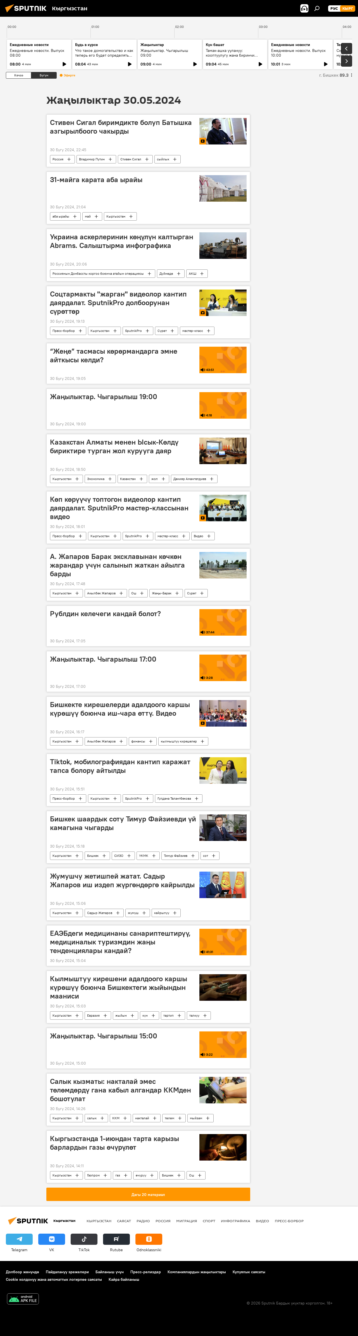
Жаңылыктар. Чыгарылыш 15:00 (103, 1035)
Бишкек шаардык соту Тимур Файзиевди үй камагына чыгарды (123, 823)
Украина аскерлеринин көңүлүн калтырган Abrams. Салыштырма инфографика (121, 241)
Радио (143, 1220)
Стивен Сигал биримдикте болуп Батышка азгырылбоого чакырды (121, 127)
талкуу (194, 1015)
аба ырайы (60, 216)
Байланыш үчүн (110, 1271)
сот (205, 855)
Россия (57, 159)
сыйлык (163, 159)
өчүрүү (141, 1175)
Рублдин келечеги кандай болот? (105, 613)
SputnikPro (133, 331)
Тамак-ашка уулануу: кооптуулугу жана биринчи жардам (230, 55)
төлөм (169, 1118)
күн (145, 1015)
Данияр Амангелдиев (189, 479)
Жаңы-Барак (161, 593)
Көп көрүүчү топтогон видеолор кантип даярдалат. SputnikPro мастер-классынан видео (119, 508)
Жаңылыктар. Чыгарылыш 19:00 (103, 396)
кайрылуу (161, 913)
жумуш (133, 913)
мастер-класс (192, 331)
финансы (138, 741)
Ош (133, 593)
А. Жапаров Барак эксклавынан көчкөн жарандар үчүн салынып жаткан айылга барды (117, 565)
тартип (168, 1015)
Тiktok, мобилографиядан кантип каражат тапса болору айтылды (120, 766)
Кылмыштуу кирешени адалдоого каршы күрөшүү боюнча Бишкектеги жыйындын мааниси (118, 987)
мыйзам (196, 1118)
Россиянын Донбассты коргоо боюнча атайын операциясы (98, 273)
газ (117, 1175)
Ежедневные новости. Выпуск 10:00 (298, 53)
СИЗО (118, 855)
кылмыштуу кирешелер (179, 741)
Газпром (93, 1175)
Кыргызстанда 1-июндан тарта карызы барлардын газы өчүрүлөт (114, 1143)
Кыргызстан (115, 216)
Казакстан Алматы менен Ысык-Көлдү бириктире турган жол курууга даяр (114, 446)
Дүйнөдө (166, 273)
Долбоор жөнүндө (22, 1271)
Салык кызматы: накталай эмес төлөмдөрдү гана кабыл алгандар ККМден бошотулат (120, 1090)
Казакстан (128, 479)
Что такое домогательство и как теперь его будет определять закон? (104, 55)
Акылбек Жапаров (101, 593)
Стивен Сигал (130, 159)
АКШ (192, 273)
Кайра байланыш (124, 1279)
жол (154, 479)
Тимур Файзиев (175, 855)
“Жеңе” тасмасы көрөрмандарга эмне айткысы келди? (113, 355)
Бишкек (93, 855)
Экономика (95, 479)
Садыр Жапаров (99, 913)
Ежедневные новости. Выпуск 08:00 (37, 53)
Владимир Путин (92, 159)
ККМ (116, 1118)
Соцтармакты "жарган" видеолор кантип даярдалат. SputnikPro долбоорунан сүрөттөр (118, 303)
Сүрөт (162, 331)
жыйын (121, 1015)
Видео (198, 536)
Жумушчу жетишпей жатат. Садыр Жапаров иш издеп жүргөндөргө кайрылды (122, 880)
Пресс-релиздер (145, 1271)
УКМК (143, 855)
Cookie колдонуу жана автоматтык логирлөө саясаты (54, 1279)
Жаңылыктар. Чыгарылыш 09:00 (164, 53)
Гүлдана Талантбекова (174, 798)
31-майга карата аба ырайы (96, 179)
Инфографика (235, 1220)
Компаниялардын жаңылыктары (197, 1271)
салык (92, 1118)
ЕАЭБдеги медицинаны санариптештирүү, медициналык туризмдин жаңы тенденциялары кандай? (120, 942)
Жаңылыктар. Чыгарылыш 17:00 (103, 659)
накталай (142, 1118)
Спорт (209, 1220)
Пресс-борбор (63, 331)
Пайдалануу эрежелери (67, 1271)
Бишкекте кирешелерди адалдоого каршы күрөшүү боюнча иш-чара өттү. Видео (120, 709)
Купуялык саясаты (249, 1271)
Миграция (186, 1220)
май (88, 216)
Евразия (93, 1015)
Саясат (124, 1220)
